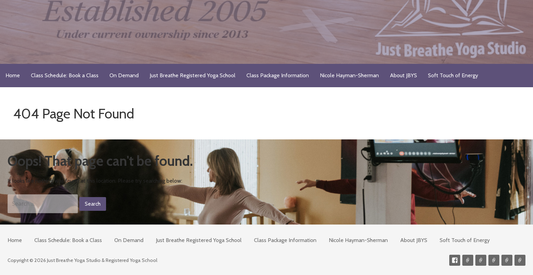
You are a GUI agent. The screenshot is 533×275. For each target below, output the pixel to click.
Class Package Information (277, 75)
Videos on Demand (480, 260)
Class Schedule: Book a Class (65, 75)
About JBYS (403, 75)
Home (12, 75)
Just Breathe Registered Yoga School (192, 75)
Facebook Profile (454, 260)
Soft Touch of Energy (453, 75)
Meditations (506, 260)
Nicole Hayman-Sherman (349, 75)
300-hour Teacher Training (493, 260)
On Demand (124, 75)
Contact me (467, 260)
